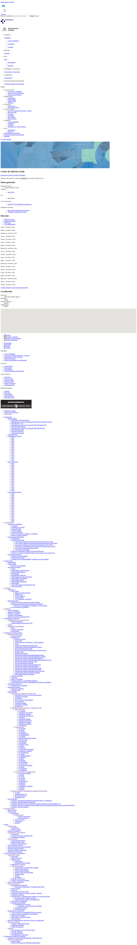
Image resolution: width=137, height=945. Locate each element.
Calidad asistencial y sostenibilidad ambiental (24, 680)
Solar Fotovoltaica (20, 709)
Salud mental (15, 583)
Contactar (10, 47)
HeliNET (17, 823)
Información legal (9, 397)
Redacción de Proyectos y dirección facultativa (28, 695)
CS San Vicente (22, 764)
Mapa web (7, 392)
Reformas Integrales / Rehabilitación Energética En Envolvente (29, 791)
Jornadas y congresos (12, 337)
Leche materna (19, 597)
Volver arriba (8, 414)
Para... (6, 59)
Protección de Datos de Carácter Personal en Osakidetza (27, 604)
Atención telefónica (17, 532)
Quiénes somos (19, 815)
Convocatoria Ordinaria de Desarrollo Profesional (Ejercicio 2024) (34, 541)
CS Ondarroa (22, 757)
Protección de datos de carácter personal (19, 847)
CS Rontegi (21, 784)
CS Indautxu (22, 748)
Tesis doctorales (15, 919)
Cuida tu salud (12, 101)
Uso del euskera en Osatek (15, 845)
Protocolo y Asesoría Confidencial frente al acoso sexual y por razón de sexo (33, 553)
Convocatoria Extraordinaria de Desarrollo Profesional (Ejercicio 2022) (35, 546)
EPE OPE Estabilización (18, 426)
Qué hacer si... (12, 106)
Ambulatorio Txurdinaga (25, 786)
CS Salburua (22, 760)
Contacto (3, 14)
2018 (12, 450)
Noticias (8, 335)
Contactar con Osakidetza (15, 615)
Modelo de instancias (17, 927)
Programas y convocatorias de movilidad (30, 906)
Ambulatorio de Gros (21, 794)
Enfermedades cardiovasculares (20, 570)
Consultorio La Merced (25, 751)
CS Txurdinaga (22, 768)
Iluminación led (19, 727)
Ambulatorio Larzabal (21, 696)
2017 (12, 452)
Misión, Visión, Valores (21, 869)
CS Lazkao (21, 754)
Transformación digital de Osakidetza (15, 936)
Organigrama (18, 861)
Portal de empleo (12, 839)
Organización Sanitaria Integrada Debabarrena (28, 668)
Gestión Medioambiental (22, 871)
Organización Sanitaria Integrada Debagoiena (28, 664)
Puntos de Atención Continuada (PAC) (19, 617)
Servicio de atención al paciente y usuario (19, 110)
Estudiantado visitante (21, 907)
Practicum (14, 890)
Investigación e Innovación (12, 133)
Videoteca (10, 103)
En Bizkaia (11, 115)
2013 (12, 458)
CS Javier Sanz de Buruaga (26, 749)
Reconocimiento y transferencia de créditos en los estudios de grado (30, 896)
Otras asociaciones (16, 586)
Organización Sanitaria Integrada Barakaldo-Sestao (29, 655)
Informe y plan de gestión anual (24, 872)
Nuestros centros (16, 829)
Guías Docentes (15, 888)
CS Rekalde (21, 783)
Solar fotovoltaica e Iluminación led (25, 772)
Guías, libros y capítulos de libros (20, 917)
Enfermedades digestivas (18, 572)
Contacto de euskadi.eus (11, 412)
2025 (12, 439)
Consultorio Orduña (20, 703)
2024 (12, 441)
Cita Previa (14, 525)
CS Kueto (21, 775)
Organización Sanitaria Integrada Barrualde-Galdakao (30, 656)
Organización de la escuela (22, 863)
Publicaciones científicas (18, 915)
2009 (12, 490)
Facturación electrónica (18, 557)
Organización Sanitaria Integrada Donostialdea (28, 669)
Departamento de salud (7, 2)
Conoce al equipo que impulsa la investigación (24, 914)
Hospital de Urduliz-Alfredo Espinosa (18, 210)
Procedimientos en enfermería (19, 935)
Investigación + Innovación (12, 72)
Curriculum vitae (12, 434)
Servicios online (8, 382)
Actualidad (11, 44)
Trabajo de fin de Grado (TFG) (20, 891)
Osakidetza (7, 38)
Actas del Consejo (16, 636)
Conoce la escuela (16, 858)
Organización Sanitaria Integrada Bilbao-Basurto (29, 658)
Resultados (18, 877)
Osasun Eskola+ (16, 941)
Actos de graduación (17, 933)
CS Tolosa (21, 767)
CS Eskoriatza (22, 741)
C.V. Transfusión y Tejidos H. (23, 599)
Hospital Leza (19, 706)
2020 (12, 447)
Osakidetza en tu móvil (17, 527)
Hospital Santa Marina (21, 653)
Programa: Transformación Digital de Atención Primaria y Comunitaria (31, 800)
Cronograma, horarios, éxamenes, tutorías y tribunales (26, 893)
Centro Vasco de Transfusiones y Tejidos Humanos (29, 642)
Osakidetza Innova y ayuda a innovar (18, 620)
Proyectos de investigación (13, 338)
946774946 (11, 198)
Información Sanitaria (14, 687)
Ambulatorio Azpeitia (24, 714)
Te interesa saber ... (20, 819)
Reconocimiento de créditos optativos (25, 898)
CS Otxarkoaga (19, 701)
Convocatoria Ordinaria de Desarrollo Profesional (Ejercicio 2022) (34, 545)
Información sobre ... (14, 107)
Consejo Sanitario (16, 530)
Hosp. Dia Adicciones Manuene (24, 700)
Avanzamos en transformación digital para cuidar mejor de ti (25, 938)
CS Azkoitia (21, 736)
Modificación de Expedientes (19, 556)
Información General (14, 855)
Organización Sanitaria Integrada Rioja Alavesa (28, 647)
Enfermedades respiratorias (19, 581)
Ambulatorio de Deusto (25, 720)
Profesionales (11, 62)
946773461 (11, 192)
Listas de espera (15, 690)
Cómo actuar (18, 821)
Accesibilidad (8, 394)
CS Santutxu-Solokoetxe (25, 765)
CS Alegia (21, 730)
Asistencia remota (9, 385)
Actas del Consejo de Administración (21, 835)
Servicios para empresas (15, 95)
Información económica (14, 684)
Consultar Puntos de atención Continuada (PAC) (14, 287)
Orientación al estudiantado (19, 901)
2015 (12, 455)
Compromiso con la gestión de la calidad (26, 867)
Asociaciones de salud (14, 567)
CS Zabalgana (22, 770)
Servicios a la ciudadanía (15, 524)
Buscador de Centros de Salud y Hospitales (13, 175)
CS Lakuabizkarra (23, 752)
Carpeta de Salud (9, 380)
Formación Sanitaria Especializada (14, 84)
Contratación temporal (17, 433)
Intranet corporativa (10, 383)
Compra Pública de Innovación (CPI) (21, 623)
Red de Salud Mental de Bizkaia (24, 663)
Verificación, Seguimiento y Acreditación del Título (29, 887)
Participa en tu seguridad (18, 565)
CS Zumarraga (22, 725)
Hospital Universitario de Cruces (17, 212)
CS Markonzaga (23, 781)
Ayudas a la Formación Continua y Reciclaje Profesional (27, 551)
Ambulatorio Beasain (24, 719)
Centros (10, 625)
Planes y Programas (17, 679)
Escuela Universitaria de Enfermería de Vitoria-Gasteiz (30, 650)
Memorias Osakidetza (17, 688)
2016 (12, 454)
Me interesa (7, 588)
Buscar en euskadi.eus (7, 16)
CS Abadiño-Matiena (24, 756)
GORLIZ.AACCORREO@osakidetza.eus (20, 204)
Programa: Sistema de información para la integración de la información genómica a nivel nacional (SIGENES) (43, 805)
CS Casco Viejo (22, 740)
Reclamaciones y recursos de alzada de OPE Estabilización (28, 428)
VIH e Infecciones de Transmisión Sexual (23, 585)
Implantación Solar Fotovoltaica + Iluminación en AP (26, 708)
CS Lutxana (21, 780)
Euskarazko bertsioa (10, 411)
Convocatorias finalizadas (22, 549)
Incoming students (20, 909)
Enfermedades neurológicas (19, 578)
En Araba (10, 114)
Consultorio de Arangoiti (25, 712)
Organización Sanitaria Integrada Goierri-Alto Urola (30, 671)
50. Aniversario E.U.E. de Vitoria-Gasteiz (23, 930)
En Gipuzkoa (11, 117)
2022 (12, 444)
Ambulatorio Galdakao (21, 704)
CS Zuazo (21, 789)
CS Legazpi (21, 778)
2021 (12, 446)
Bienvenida (14, 856)
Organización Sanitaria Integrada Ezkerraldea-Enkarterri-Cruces (33, 660)
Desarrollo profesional (17, 540)
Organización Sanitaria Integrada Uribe (26, 661)
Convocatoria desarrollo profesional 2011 (26, 548)
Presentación (11, 98)
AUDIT (17, 875)
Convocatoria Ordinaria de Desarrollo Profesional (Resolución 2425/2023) (36, 543)
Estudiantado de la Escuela (22, 904)
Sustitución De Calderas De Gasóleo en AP (23, 693)
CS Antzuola (22, 728)
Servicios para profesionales (16, 93)
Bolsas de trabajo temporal (18, 843)
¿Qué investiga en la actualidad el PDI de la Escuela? (26, 912)
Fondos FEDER (12, 692)
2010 (12, 489)
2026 (12, 438)
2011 (12, 487)
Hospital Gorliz (19, 652)
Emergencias (18, 641)
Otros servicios (12, 118)
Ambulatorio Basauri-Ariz (25, 716)
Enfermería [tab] (7, 222)
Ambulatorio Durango (24, 722)
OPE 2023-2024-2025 (17, 430)
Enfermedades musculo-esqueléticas (21, 577)
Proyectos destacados (17, 629)
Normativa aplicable (17, 676)
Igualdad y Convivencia (18, 879)
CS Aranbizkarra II (23, 735)
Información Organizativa (15, 851)
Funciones (14, 677)
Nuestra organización (24, 816)
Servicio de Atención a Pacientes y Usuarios (16, 355)
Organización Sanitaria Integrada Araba (26, 645)
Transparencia (8, 78)
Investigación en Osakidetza (16, 626)
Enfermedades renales (17, 580)
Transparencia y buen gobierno (16, 832)
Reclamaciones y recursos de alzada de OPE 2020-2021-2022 (28, 425)
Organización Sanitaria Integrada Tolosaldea (27, 672)
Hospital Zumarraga (20, 795)
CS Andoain (21, 711)
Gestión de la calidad (17, 866)
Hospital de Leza (19, 797)
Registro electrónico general (19, 535)
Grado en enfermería (13, 883)
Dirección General (20, 639)
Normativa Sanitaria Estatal (15, 848)
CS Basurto (21, 717)
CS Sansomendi (22, 762)
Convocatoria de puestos (18, 840)
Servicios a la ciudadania (15, 91)
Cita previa (7, 377)
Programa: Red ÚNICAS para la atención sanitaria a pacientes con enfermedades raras (35, 803)
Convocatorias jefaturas (14, 492)
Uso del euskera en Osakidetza (20, 607)
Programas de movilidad (18, 903)
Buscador (7, 53)
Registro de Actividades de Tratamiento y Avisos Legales (31, 605)
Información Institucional (15, 634)
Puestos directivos (13, 462)
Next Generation (12, 799)
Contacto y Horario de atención (20, 880)
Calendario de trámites (17, 925)
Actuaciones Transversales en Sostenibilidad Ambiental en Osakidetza (31, 682)
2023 (12, 442)
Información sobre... (13, 601)
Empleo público (12, 418)
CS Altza (17, 792)
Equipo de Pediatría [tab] (9, 221)
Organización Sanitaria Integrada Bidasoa (27, 666)
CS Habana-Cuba (23, 744)
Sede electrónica (9, 396)
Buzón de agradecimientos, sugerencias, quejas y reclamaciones (26, 920)
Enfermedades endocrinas (18, 575)
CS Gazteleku (22, 743)
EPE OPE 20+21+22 (17, 423)
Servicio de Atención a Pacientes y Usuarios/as (24, 533)
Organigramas (15, 637)
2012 (12, 460)
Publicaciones (15, 631)
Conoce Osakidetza (13, 41)
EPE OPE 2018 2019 (17, 431)
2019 (12, 449)
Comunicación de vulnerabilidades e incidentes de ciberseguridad (29, 559)
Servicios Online (9, 522)
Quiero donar (15, 591)
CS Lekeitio (18, 698)
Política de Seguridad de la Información (15, 360)
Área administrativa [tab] (10, 224)
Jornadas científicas (17, 931)
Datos (13, 628)
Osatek (17, 644)
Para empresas (8, 369)
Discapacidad (15, 573)
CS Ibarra (21, 746)
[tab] (70, 219)
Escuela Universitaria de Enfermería (14, 853)
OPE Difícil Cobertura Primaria (20, 420)
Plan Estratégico (19, 874)
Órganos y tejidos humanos (22, 593)
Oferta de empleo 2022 (17, 842)
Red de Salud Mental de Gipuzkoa (24, 674)
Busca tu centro (12, 112)
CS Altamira (22, 732)
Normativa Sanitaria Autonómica (17, 850)
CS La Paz (21, 776)
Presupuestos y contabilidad (19, 685)
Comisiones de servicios (15, 436)
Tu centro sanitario (6, 139)
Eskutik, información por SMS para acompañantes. (25, 942)
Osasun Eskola (8, 366)
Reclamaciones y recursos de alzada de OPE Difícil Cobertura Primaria (31, 422)
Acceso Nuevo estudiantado (16, 882)
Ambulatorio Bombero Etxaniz (27, 738)
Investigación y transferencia (16, 911)
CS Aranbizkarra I (23, 733)
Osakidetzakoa (15, 538)
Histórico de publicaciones (15, 939)
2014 (12, 457)
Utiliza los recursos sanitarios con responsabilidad (25, 602)
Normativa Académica (17, 895)
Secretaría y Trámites (14, 922)
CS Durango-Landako (24, 773)
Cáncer (13, 569)
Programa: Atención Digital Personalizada (23, 802)
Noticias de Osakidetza (14, 612)
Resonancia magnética (14, 831)
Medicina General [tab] (9, 219)
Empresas (10, 65)
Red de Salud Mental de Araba (23, 648)
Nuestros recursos (23, 818)
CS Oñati (21, 759)
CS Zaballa (21, 788)
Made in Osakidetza (11, 340)
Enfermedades (12, 99)
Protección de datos (9, 358)
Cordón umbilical (20, 596)
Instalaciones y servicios (18, 864)
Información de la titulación (19, 885)
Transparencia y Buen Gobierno (17, 126)
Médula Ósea (18, 594)
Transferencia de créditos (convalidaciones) (27, 899)
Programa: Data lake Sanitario (19, 807)
